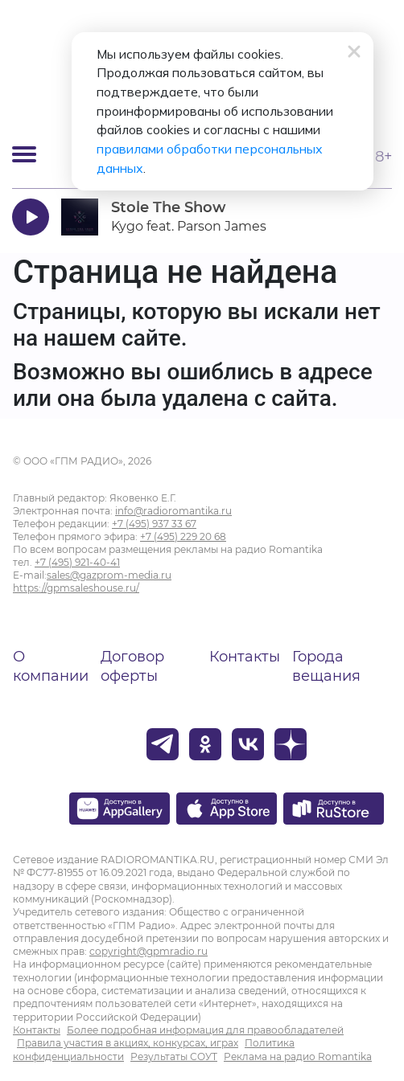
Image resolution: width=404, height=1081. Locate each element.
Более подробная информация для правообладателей (205, 1030)
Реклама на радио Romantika (298, 1056)
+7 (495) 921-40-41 (77, 562)
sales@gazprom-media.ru (109, 575)
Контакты (244, 656)
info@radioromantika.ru (173, 511)
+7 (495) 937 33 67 (154, 524)
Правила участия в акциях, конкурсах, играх (127, 1043)
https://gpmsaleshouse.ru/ (76, 588)
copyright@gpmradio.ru (148, 951)
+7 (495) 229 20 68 (183, 536)
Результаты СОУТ (173, 1056)
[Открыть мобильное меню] (24, 154)
